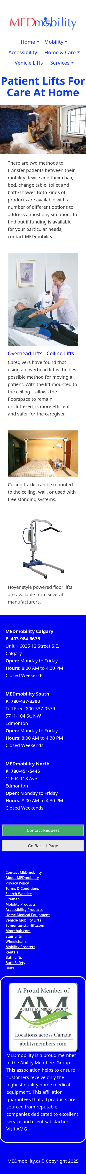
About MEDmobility (22, 877)
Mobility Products (21, 904)
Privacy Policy (17, 883)
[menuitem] (29, 42)
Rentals (12, 952)
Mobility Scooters (20, 947)
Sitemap (13, 899)
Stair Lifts (14, 936)
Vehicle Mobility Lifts (23, 920)
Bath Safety (15, 962)
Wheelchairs (16, 941)
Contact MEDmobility (24, 872)
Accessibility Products (24, 909)
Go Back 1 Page (43, 845)
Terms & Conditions (22, 888)
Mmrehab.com (18, 930)
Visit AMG (16, 1129)
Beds (10, 968)
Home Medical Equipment (28, 915)
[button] (43, 830)
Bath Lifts (14, 957)
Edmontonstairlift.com (25, 925)
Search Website (19, 893)
